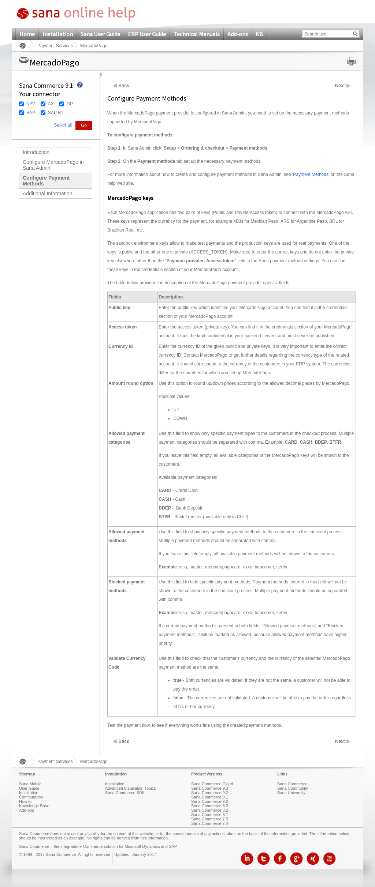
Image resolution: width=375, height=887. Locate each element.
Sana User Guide (100, 34)
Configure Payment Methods (46, 181)
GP (70, 103)
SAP (30, 112)
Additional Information (47, 193)
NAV (30, 103)
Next (340, 85)
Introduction (36, 152)
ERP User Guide (147, 34)
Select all (63, 125)
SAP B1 (55, 112)
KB (259, 34)
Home (27, 34)
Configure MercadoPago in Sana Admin (53, 165)
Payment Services (55, 45)
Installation (57, 34)
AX (51, 103)
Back (124, 85)
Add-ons (237, 34)
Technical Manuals (197, 34)
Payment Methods (310, 174)
